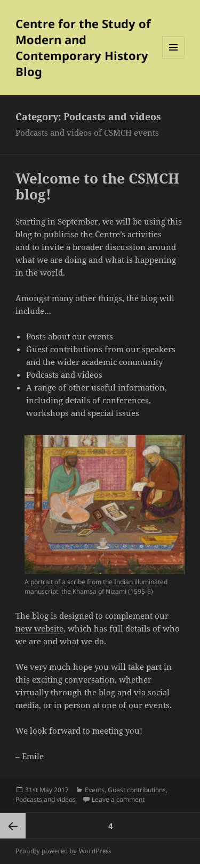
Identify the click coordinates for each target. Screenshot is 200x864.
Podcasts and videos (45, 799)
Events (95, 789)
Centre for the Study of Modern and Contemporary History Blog (83, 47)
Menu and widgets (174, 58)
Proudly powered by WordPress (63, 850)
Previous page (13, 825)
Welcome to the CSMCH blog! (97, 186)
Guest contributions (137, 789)
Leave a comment (118, 799)
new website (39, 628)
